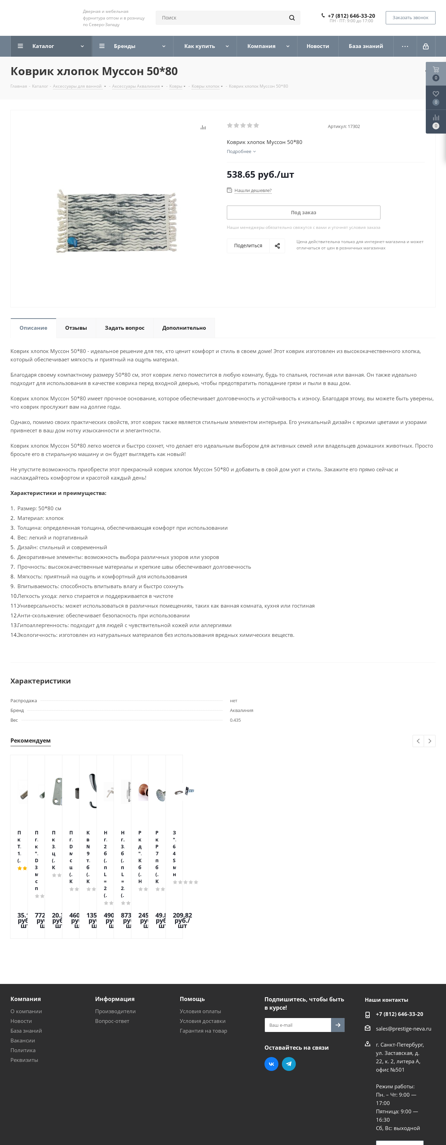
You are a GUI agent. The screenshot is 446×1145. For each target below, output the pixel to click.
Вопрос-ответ (112, 961)
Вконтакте (271, 1005)
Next (430, 741)
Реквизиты (24, 1000)
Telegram (289, 1005)
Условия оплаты (200, 951)
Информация (114, 940)
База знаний (26, 971)
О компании (26, 951)
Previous (418, 741)
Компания (25, 940)
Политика (23, 990)
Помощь (192, 940)
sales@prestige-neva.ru (403, 969)
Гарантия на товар (203, 971)
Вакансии (22, 981)
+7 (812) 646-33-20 (351, 16)
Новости (21, 961)
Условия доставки (203, 961)
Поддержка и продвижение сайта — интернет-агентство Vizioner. (93, 1127)
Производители (115, 951)
